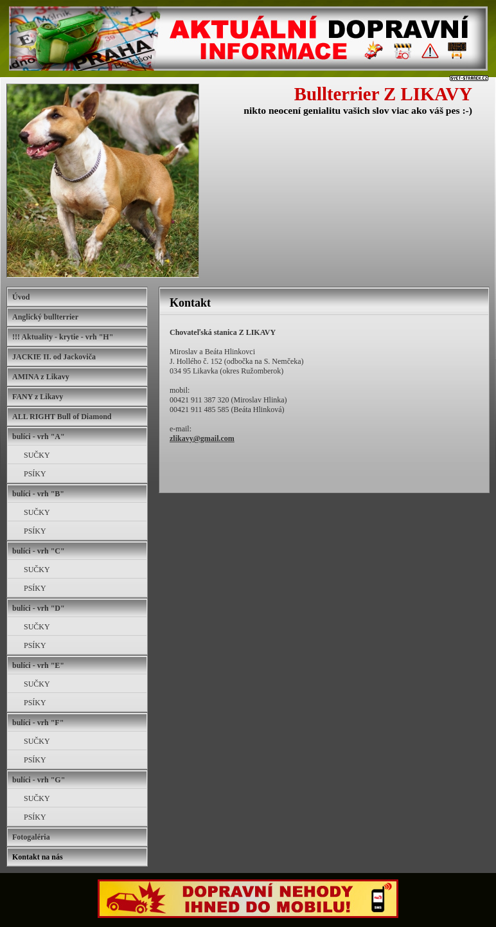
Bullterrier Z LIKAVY (383, 94)
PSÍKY (35, 473)
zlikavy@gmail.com (202, 438)
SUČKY (37, 455)
